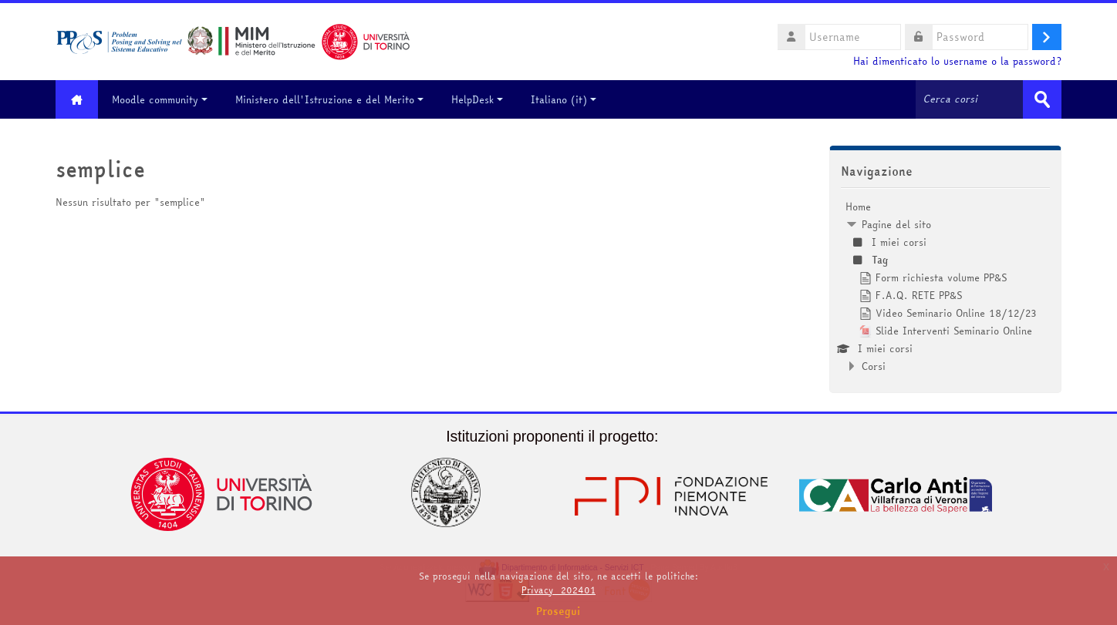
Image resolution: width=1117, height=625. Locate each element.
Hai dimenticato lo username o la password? (957, 61)
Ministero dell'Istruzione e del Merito (329, 99)
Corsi (874, 366)
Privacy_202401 (558, 590)
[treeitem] (945, 286)
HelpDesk (477, 99)
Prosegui (558, 611)
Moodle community (160, 99)
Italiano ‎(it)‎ (563, 99)
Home (858, 206)
